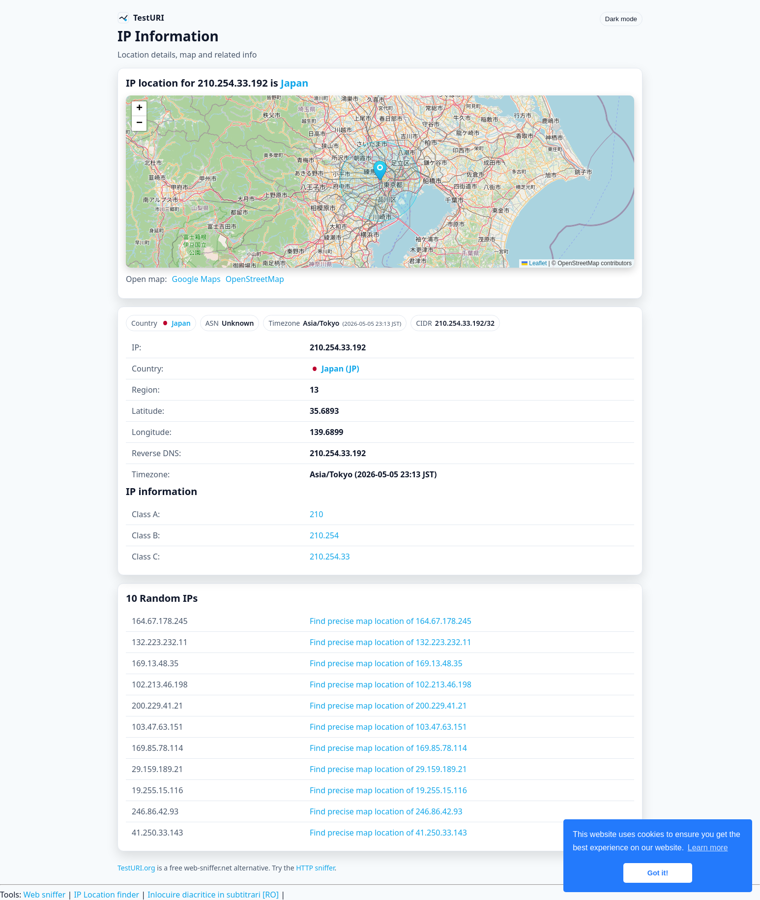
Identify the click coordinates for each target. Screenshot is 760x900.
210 (316, 514)
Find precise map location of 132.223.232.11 (390, 642)
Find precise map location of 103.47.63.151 (388, 726)
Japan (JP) (334, 368)
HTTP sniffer (315, 867)
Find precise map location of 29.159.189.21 (388, 769)
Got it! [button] (657, 873)
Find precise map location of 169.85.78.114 (388, 748)
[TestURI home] (140, 18)
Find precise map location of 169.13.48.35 (386, 663)
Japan (294, 83)
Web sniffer (44, 894)
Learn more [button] (708, 847)
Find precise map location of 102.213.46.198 (390, 684)
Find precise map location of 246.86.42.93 (386, 811)
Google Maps (196, 279)
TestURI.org (136, 867)
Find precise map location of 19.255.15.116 (388, 790)
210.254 (324, 535)
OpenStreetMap (255, 279)
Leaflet (534, 263)
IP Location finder (106, 894)
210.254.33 (330, 556)
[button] (380, 171)
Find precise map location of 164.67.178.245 (390, 621)
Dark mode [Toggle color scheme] (621, 19)
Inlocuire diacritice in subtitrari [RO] (213, 894)
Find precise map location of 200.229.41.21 (388, 705)
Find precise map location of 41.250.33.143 (388, 832)
